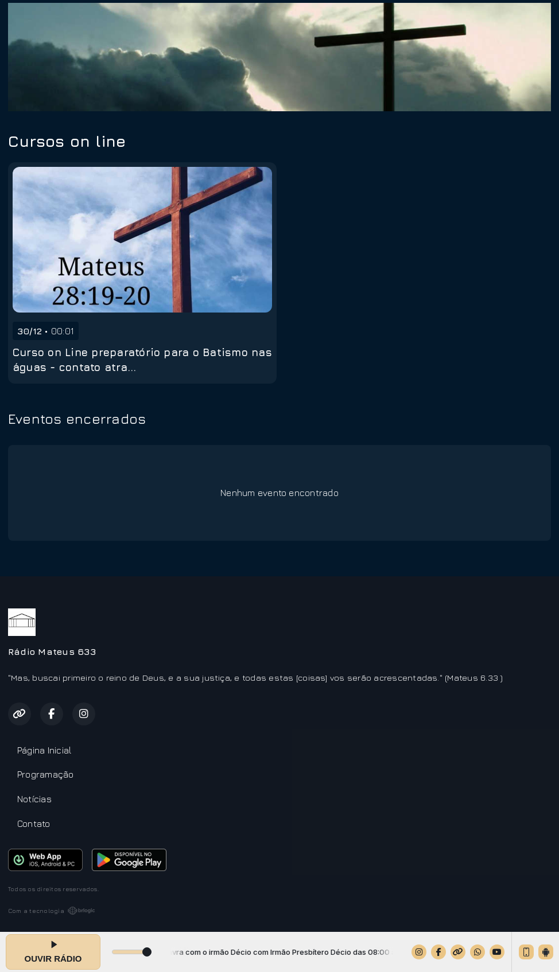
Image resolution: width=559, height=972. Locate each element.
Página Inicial (44, 750)
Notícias (34, 799)
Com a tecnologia (51, 911)
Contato (34, 823)
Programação (45, 774)
